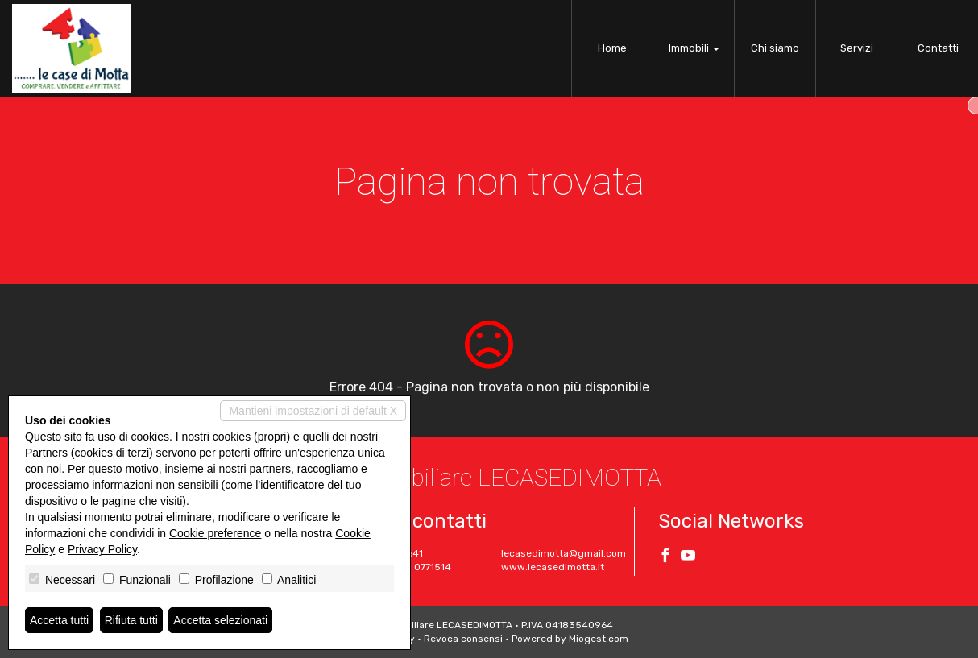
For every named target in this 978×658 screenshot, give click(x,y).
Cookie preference (215, 533)
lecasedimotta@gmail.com (563, 553)
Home (612, 48)
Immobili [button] (694, 48)
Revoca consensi (463, 638)
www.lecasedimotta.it (552, 567)
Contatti (938, 48)
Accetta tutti (59, 620)
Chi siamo (775, 48)
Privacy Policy (102, 549)
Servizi (856, 48)
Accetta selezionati (220, 620)
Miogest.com (598, 638)
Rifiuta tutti (131, 620)
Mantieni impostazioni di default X (313, 410)
